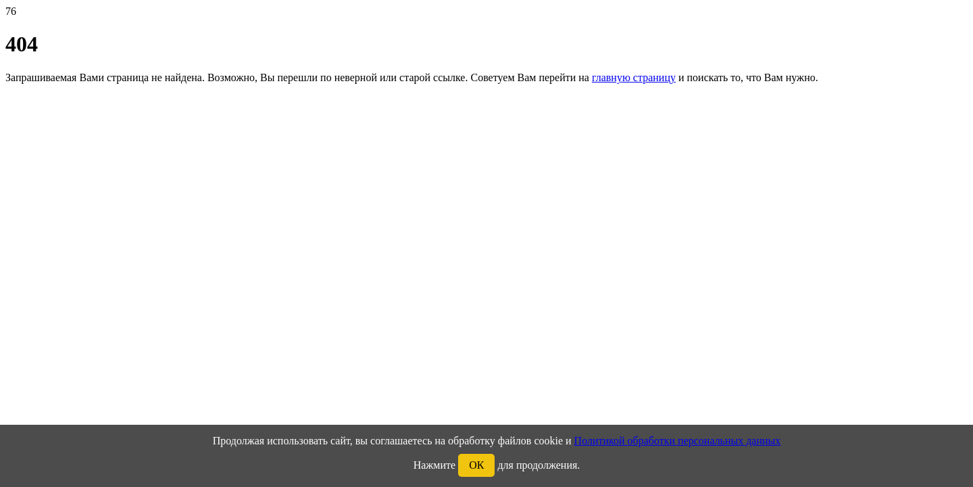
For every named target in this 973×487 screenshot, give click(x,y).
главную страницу (634, 77)
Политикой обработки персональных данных (677, 440)
